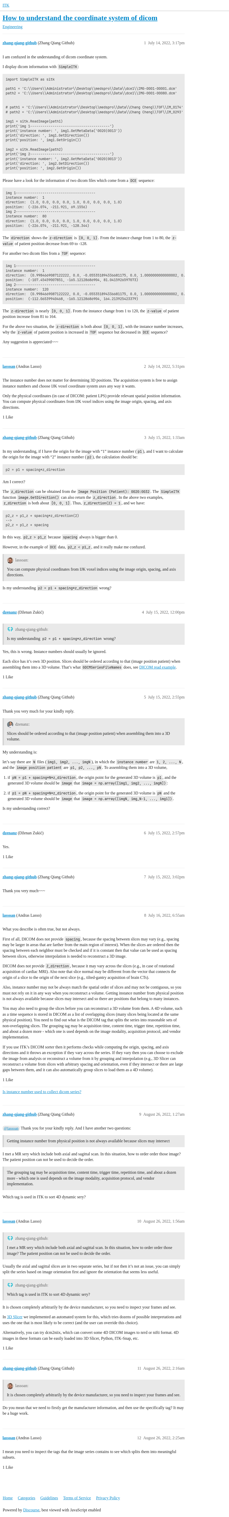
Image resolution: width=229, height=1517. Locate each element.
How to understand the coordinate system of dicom (80, 18)
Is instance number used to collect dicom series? (42, 1092)
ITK (6, 5)
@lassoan (11, 1128)
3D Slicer (14, 1317)
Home (8, 1498)
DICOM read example (157, 667)
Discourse (31, 1510)
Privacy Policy (108, 1498)
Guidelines (49, 1498)
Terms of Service (77, 1498)
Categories (26, 1498)
